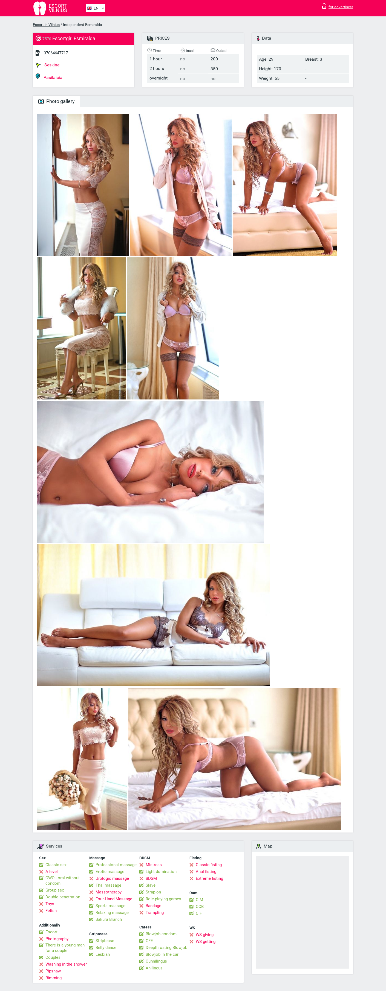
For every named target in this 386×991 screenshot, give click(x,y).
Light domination (161, 871)
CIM (199, 899)
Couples (53, 957)
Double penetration (62, 897)
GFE (149, 940)
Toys (49, 903)
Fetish (51, 910)
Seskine (47, 65)
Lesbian (103, 954)
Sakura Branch (109, 919)
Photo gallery (56, 101)
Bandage (153, 905)
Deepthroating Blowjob (166, 947)
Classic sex (56, 864)
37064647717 (56, 53)
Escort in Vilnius (46, 24)
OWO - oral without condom (62, 880)
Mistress (154, 864)
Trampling (155, 912)
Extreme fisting (209, 878)
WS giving (205, 934)
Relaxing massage (112, 912)
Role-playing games (163, 898)
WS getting (205, 941)
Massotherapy (109, 892)
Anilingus (154, 968)
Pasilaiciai (50, 76)
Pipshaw (53, 971)
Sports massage (110, 905)
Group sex (54, 890)
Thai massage (108, 885)
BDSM (151, 878)
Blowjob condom (161, 933)
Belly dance (106, 947)
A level (51, 871)
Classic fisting (209, 864)
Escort (51, 932)
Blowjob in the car (162, 954)
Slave (150, 885)
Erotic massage (110, 871)
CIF (199, 913)
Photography (56, 938)
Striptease (105, 940)
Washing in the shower (66, 964)
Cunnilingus (156, 961)
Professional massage (116, 864)
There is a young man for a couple (65, 948)
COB (200, 906)
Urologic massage (112, 878)
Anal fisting (206, 871)
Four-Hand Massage (114, 898)
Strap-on (153, 892)
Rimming (53, 977)
